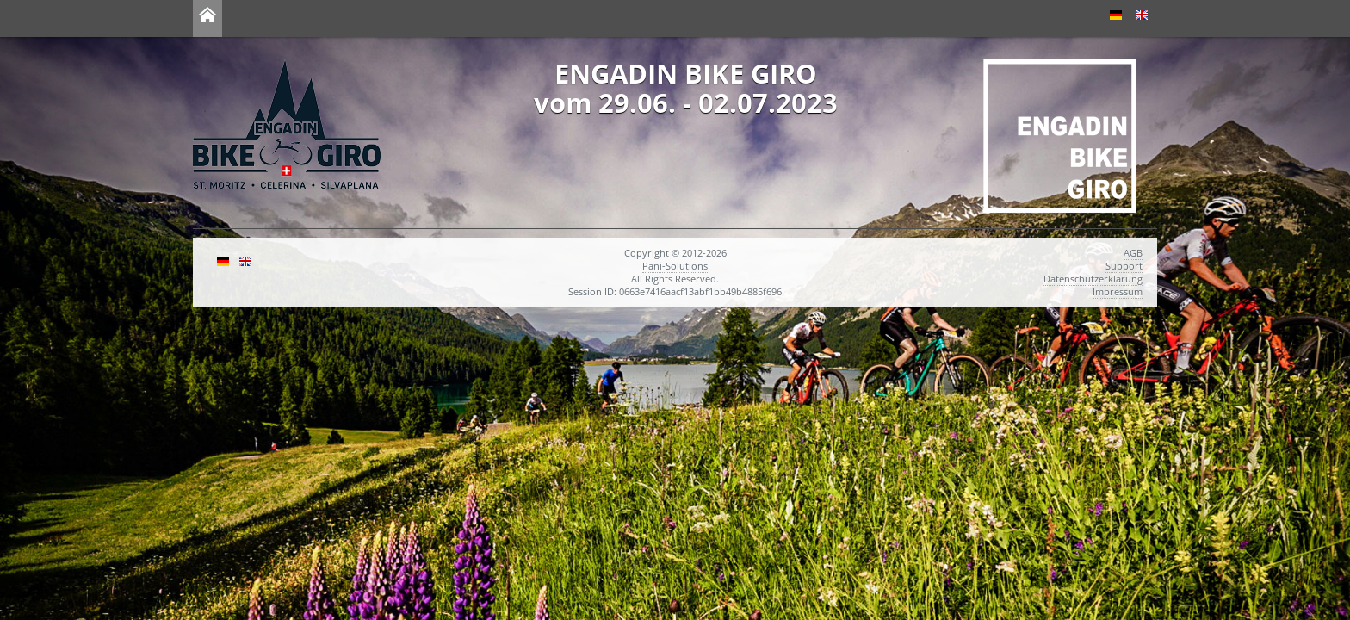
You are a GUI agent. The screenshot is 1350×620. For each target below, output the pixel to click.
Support (1124, 265)
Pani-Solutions (675, 265)
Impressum (1118, 291)
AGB (1133, 252)
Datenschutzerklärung (1093, 278)
